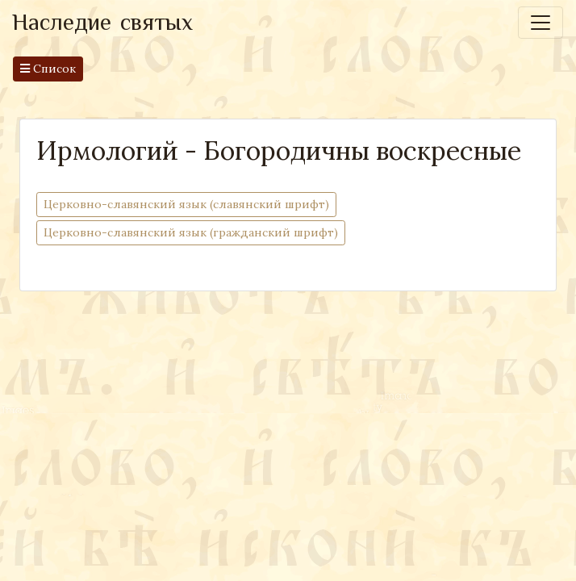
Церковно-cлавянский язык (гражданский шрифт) (191, 232)
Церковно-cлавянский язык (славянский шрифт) (186, 203)
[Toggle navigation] (540, 22)
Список (48, 68)
